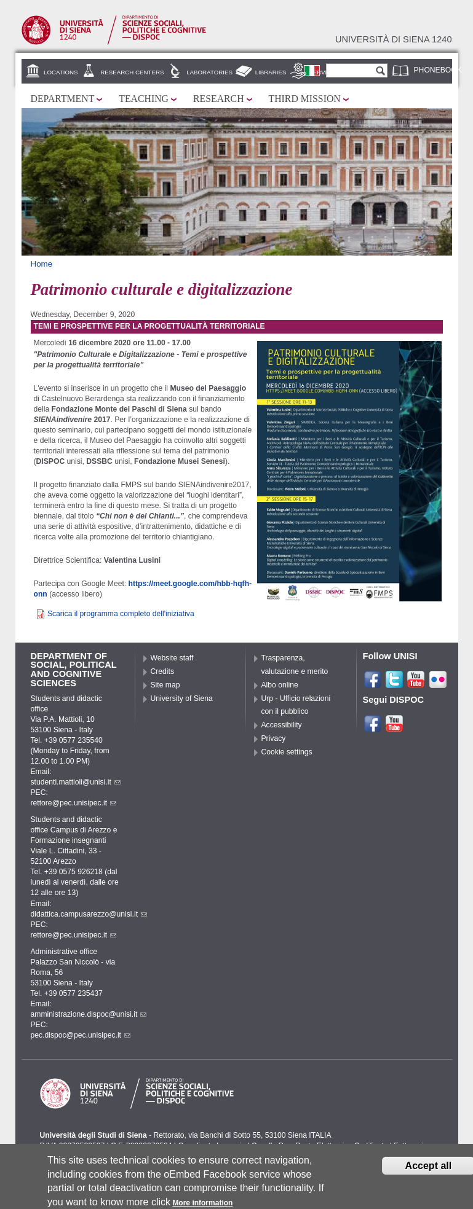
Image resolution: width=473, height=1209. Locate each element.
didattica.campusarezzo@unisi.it (89, 914)
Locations (61, 72)
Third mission (305, 98)
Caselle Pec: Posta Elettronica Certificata (320, 1145)
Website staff (172, 658)
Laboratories (209, 72)
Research (218, 98)
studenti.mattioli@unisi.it (76, 782)
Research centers (132, 72)
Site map (165, 685)
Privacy (273, 738)
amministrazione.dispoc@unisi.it (89, 1014)
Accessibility (281, 725)
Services (324, 72)
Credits (163, 671)
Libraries (271, 72)
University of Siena (182, 698)
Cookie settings (286, 752)
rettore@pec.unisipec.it (74, 803)
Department (63, 98)
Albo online (279, 685)
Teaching (144, 98)
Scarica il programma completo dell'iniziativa (120, 613)
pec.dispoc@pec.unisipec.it (81, 1035)
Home (42, 263)
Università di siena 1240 (393, 39)
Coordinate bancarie (211, 1145)
